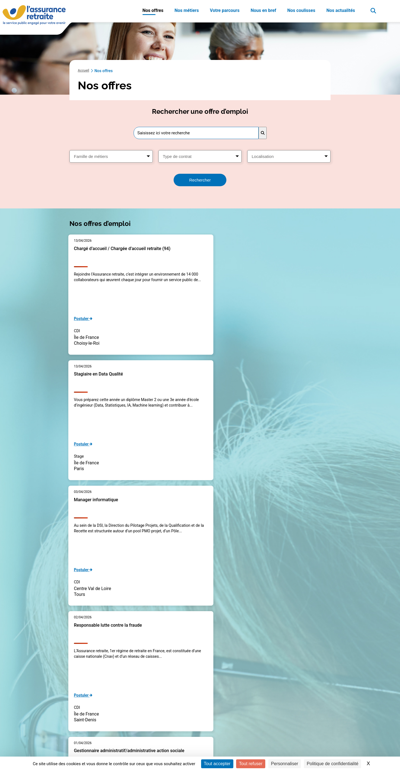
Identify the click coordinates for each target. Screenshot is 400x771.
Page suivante (248, 631)
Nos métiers (186, 10)
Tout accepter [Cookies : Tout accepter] (217, 763)
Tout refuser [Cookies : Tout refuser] (250, 763)
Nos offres (153, 10)
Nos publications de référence (301, 715)
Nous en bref (263, 10)
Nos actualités (340, 10)
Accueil (84, 71)
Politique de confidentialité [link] (332, 763)
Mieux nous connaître (293, 705)
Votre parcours (225, 10)
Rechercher (200, 180)
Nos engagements (290, 725)
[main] (200, 335)
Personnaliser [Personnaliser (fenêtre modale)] (284, 763)
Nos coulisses (301, 10)
